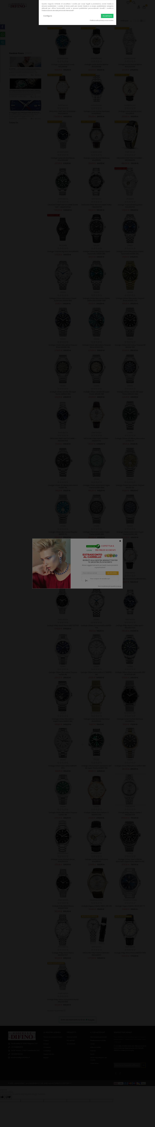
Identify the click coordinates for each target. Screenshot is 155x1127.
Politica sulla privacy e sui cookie (101, 20)
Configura (47, 16)
